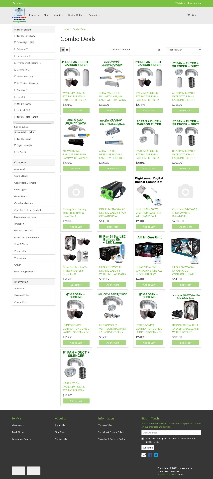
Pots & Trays (21, 244)
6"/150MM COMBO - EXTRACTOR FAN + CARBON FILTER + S (184, 96)
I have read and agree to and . (168, 440)
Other (17, 264)
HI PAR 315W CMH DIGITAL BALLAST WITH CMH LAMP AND (112, 271)
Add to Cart (76, 110)
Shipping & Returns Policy (111, 439)
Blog (46, 15)
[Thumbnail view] (62, 49)
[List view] (67, 49)
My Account (18, 425)
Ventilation (25, 76)
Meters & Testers (23, 230)
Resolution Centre (21, 439)
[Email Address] (171, 432)
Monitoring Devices (24, 271)
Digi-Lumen (24, 145)
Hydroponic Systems (29, 62)
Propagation (20, 251)
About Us (58, 15)
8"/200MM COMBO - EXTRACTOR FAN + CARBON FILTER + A (148, 154)
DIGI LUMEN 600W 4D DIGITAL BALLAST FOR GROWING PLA (112, 213)
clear (32, 132)
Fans (21, 97)
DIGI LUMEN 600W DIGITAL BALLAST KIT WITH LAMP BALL (148, 213)
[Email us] (143, 454)
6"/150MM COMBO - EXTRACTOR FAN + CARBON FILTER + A (148, 96)
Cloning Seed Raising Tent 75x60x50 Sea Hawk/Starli (74, 213)
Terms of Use (105, 425)
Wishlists (180, 3)
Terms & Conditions (180, 438)
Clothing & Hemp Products (28, 210)
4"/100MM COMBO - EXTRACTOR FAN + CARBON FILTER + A (75, 96)
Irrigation (19, 223)
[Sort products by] (183, 49)
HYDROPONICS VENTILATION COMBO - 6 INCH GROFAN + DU (76, 329)
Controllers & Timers (25, 182)
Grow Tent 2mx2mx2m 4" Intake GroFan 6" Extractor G (75, 271)
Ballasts (22, 49)
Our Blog (59, 432)
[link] (150, 454)
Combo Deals (21, 175)
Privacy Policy (152, 441)
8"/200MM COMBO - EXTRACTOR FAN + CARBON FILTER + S (184, 154)
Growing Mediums (23, 203)
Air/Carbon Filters (27, 83)
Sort (160, 49)
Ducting (22, 90)
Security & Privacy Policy (111, 432)
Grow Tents (20, 196)
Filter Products (22, 29)
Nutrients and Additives (26, 237)
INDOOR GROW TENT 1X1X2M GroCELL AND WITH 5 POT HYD (185, 329)
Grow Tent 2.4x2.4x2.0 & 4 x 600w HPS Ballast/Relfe (185, 213)
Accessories (20, 169)
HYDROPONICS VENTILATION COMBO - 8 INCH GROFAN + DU (149, 329)
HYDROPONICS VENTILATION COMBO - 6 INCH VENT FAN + (112, 329)
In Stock (23, 110)
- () (192, 15)
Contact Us (95, 15)
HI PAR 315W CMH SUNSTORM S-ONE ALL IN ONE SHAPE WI (149, 271)
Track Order (18, 432)
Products (34, 15)
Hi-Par (21, 152)
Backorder (76, 168)
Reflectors (24, 56)
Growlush (23, 69)
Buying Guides (76, 15)
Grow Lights (25, 42)
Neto (181, 474)
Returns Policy (21, 295)
